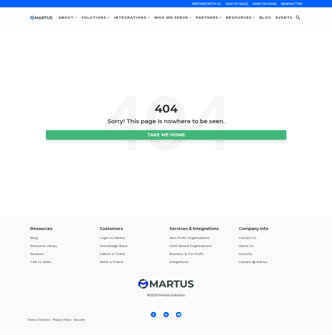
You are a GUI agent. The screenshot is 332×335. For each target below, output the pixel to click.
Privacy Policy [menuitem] (62, 319)
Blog (265, 17)
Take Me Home (166, 134)
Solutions (95, 17)
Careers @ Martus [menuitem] (253, 262)
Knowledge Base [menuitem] (113, 246)
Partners (209, 17)
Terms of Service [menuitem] (38, 319)
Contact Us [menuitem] (248, 238)
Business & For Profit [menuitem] (186, 254)
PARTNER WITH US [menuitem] (206, 4)
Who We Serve (172, 17)
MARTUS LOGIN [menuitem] (265, 4)
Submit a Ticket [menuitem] (113, 254)
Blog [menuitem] (34, 238)
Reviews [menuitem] (37, 254)
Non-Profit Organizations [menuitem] (189, 238)
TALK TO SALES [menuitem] (236, 4)
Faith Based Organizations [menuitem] (190, 246)
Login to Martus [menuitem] (112, 238)
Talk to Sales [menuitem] (40, 262)
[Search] (298, 17)
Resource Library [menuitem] (43, 246)
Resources (240, 17)
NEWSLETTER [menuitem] (291, 4)
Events (284, 17)
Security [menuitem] (245, 254)
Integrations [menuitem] (179, 262)
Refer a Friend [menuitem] (111, 262)
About (68, 17)
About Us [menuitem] (246, 246)
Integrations (132, 17)
